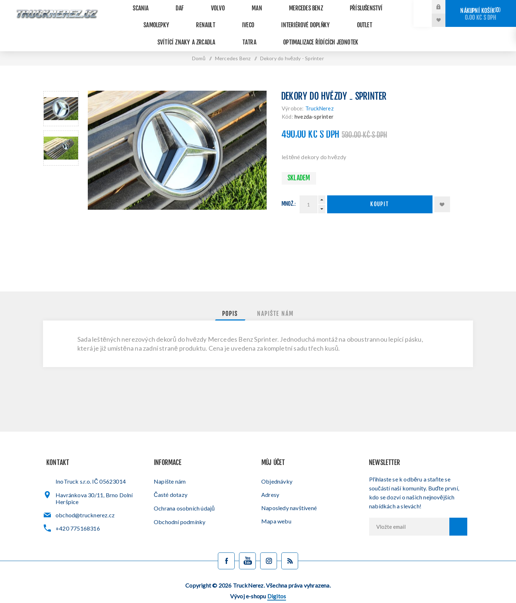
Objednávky (276, 465)
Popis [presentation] (230, 298)
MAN (229, 6)
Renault (134, 18)
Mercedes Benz (270, 6)
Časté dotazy (170, 478)
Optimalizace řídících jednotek (258, 30)
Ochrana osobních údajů (184, 492)
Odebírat (458, 511)
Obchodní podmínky (179, 506)
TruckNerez (319, 92)
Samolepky (373, 6)
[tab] (230, 298)
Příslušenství (323, 6)
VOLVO (198, 6)
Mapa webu (276, 505)
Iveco (168, 18)
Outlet (270, 18)
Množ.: (289, 188)
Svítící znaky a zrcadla (327, 18)
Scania (137, 6)
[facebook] (226, 545)
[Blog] (289, 545)
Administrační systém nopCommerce (256, 591)
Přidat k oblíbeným (442, 188)
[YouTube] (247, 545)
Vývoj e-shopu (258, 580)
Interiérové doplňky (218, 18)
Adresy (270, 478)
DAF (168, 6)
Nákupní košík (480, 14)
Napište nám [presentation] (275, 298)
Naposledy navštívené (289, 492)
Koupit (380, 188)
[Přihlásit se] (409, 511)
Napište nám (170, 465)
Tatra (383, 18)
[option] (61, 93)
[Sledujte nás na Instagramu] (268, 545)
